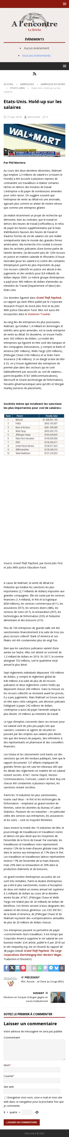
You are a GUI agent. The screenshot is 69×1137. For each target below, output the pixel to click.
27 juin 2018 (14, 117)
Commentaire (12, 1037)
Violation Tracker (39, 314)
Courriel (8, 1076)
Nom (7, 1065)
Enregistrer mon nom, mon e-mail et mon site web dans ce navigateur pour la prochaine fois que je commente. (34, 1101)
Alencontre (33, 117)
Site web (9, 1086)
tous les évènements (36, 55)
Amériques (27, 84)
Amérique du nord (53, 84)
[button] (64, 4)
